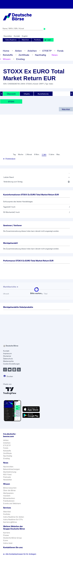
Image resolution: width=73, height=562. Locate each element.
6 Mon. (36, 154)
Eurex (5, 540)
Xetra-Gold (7, 543)
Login (47, 40)
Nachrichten (8, 466)
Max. (58, 154)
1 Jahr (44, 154)
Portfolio (37, 40)
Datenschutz (8, 359)
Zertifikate (24, 54)
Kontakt (17, 36)
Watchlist (25, 40)
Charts (27, 93)
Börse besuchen (9, 488)
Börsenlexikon (9, 498)
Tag (14, 154)
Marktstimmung (9, 472)
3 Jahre (51, 154)
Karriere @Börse (10, 522)
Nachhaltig (40, 54)
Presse (6, 535)
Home (6, 50)
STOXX (11, 101)
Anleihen (32, 50)
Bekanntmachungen (11, 469)
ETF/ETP (47, 50)
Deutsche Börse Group (12, 538)
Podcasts (7, 477)
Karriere (6, 532)
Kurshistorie (43, 93)
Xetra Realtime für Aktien (13, 517)
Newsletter (8, 36)
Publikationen (8, 501)
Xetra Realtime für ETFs (13, 519)
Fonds (60, 50)
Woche (20, 154)
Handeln (6, 496)
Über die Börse (9, 490)
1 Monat (28, 154)
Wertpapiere (8, 493)
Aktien (18, 50)
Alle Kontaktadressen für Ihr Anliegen (19, 554)
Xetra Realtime (10, 40)
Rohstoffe (8, 54)
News (55, 54)
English (25, 36)
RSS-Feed (7, 474)
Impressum (7, 353)
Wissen (7, 59)
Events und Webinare (12, 503)
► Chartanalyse (9, 159)
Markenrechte (8, 361)
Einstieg (20, 59)
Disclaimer (7, 356)
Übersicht (11, 93)
